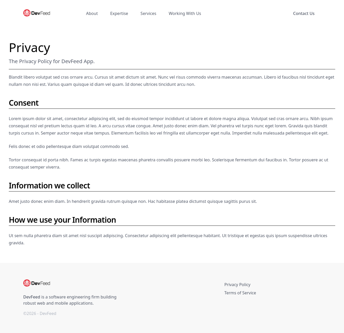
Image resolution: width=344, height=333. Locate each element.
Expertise (119, 13)
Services (148, 13)
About (92, 13)
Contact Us (304, 13)
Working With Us (185, 13)
